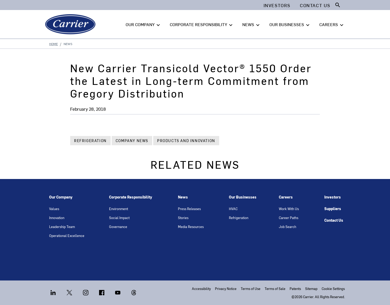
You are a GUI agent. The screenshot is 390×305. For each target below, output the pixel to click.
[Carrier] (71, 24)
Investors (332, 197)
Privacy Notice (226, 288)
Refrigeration (90, 140)
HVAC (233, 208)
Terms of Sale (275, 288)
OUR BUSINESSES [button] (290, 24)
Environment (118, 208)
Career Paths (288, 217)
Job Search (287, 226)
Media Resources (191, 226)
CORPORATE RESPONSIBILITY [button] (202, 24)
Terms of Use (250, 288)
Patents (295, 288)
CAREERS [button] (332, 24)
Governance (118, 226)
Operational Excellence (66, 235)
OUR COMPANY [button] (143, 24)
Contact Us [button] (315, 5)
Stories (183, 217)
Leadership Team (62, 226)
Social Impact (119, 217)
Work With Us (289, 208)
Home (53, 44)
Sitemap (311, 288)
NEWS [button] (251, 24)
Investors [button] (277, 5)
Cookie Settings (333, 288)
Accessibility (201, 288)
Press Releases (189, 208)
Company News (132, 140)
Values (54, 208)
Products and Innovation (186, 140)
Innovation (56, 217)
